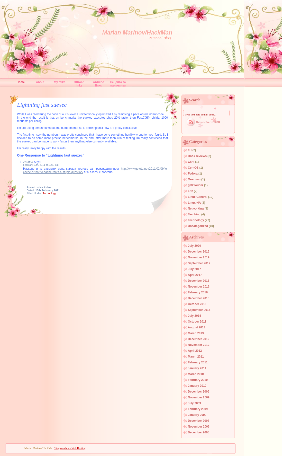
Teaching (194, 214)
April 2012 (195, 350)
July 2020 (194, 245)
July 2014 (194, 315)
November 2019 (198, 257)
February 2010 (198, 380)
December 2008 (198, 420)
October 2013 (197, 321)
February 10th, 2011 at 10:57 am (41, 165)
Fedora (193, 173)
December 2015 (198, 298)
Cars (191, 162)
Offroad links (79, 83)
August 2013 (196, 327)
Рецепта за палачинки (118, 83)
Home (21, 82)
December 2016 (198, 280)
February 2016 (198, 292)
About (40, 82)
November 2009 (198, 397)
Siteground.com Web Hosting (70, 448)
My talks (59, 82)
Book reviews (197, 156)
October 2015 (197, 304)
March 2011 (196, 356)
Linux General (197, 197)
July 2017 (194, 269)
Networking (196, 208)
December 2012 (198, 339)
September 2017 (199, 263)
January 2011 (197, 368)
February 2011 (198, 362)
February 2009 (198, 409)
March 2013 (196, 333)
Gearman (194, 179)
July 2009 (194, 403)
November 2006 (198, 426)
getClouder (195, 185)
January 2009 (197, 415)
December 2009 (198, 391)
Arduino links (98, 83)
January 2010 (197, 385)
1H (189, 150)
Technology (49, 193)
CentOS (193, 167)
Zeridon (28, 162)
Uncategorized (198, 226)
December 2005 (198, 432)
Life (190, 191)
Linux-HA (194, 202)
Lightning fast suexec (42, 105)
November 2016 (198, 286)
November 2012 (198, 345)
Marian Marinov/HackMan (137, 32)
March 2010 (196, 374)
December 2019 (198, 251)
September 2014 (199, 310)
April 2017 (195, 275)
